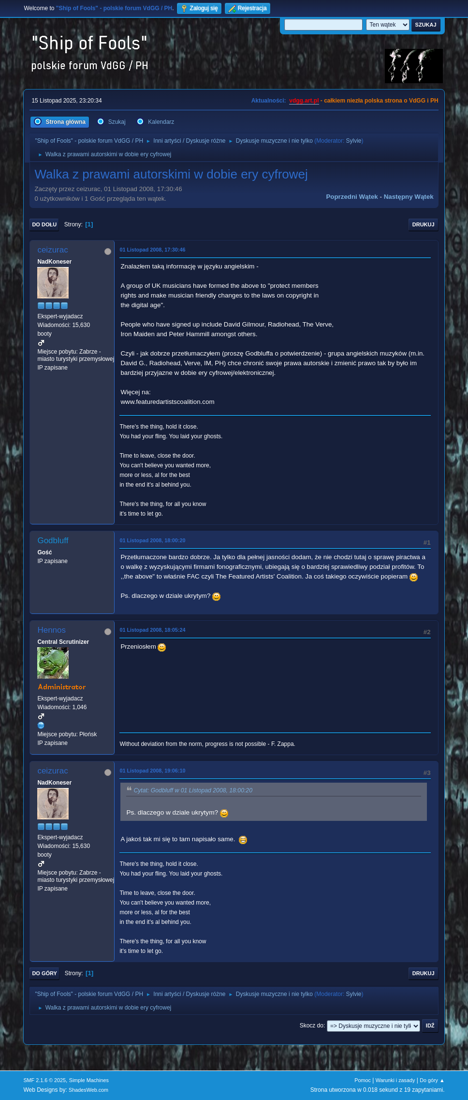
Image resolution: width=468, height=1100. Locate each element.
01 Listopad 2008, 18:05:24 (152, 630)
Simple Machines (89, 1080)
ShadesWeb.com (88, 1090)
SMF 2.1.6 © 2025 (44, 1080)
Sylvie (354, 140)
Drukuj (423, 224)
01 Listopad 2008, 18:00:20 (152, 540)
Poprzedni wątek (352, 196)
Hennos (51, 630)
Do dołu (44, 224)
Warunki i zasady (395, 1080)
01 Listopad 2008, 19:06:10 (152, 770)
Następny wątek (409, 196)
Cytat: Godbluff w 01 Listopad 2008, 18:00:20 (192, 790)
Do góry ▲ (432, 1080)
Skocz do (311, 1025)
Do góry (44, 973)
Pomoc (362, 1080)
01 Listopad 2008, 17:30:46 (152, 250)
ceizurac (52, 249)
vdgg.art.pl (304, 100)
